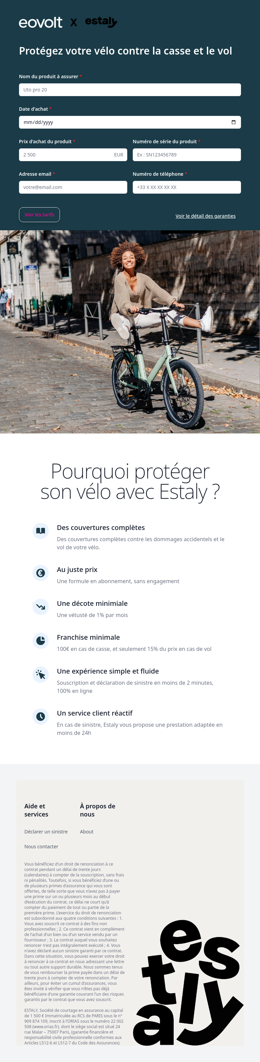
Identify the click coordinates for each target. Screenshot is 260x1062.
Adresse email (37, 174)
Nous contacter (41, 846)
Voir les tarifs (39, 214)
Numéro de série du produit (166, 141)
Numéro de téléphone (160, 174)
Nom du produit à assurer (50, 76)
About (86, 831)
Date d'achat (35, 109)
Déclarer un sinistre (46, 831)
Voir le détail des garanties (206, 216)
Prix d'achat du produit (47, 141)
